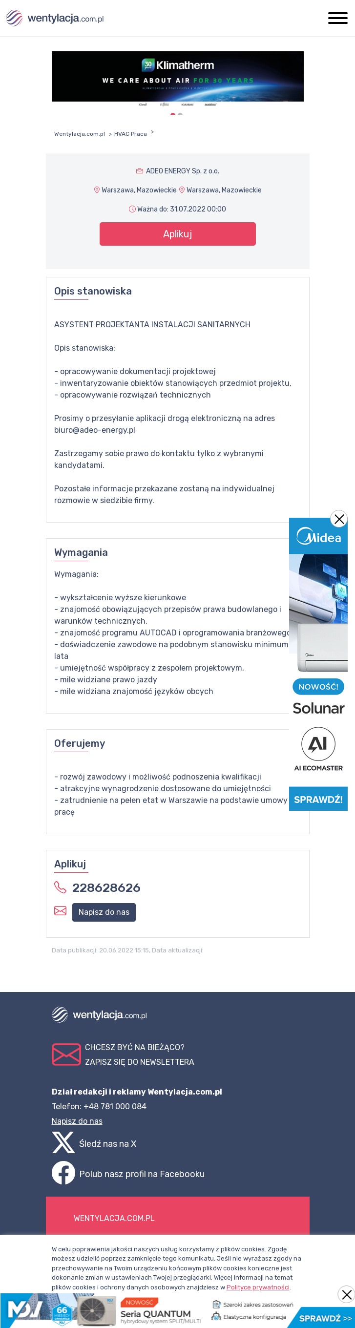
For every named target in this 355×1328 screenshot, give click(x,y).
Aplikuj (177, 234)
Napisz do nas (104, 912)
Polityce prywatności (258, 1287)
